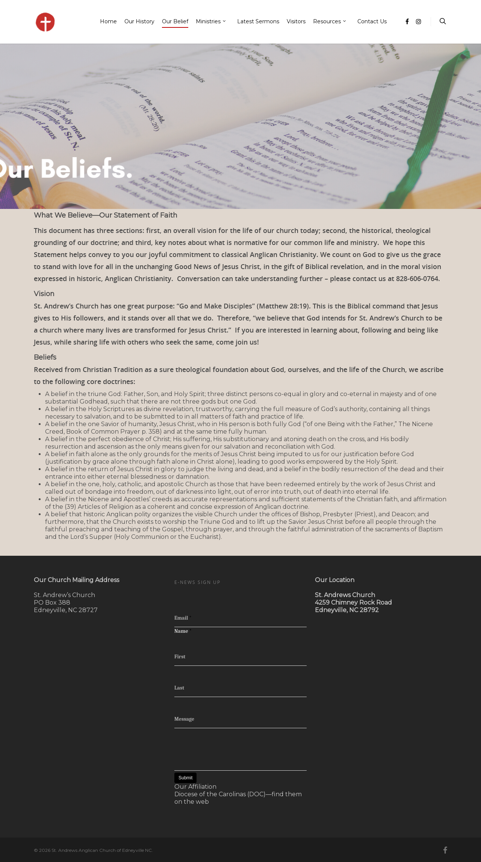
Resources (330, 22)
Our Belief (175, 21)
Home (108, 21)
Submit (185, 777)
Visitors (296, 21)
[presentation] (231, 743)
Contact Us (372, 21)
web (202, 801)
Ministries (211, 22)
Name (183, 631)
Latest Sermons (258, 21)
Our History (139, 21)
